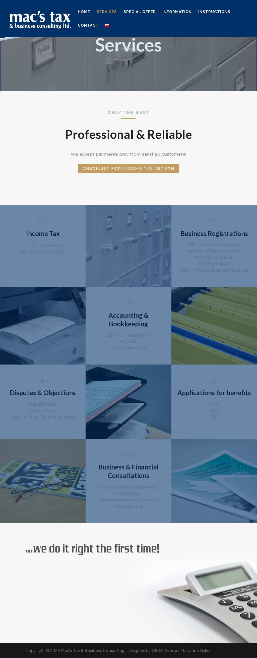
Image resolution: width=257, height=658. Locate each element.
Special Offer (139, 12)
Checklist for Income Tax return (128, 168)
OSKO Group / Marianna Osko (180, 650)
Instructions (214, 12)
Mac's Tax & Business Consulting (92, 650)
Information (177, 12)
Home (84, 12)
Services (107, 12)
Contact (88, 26)
